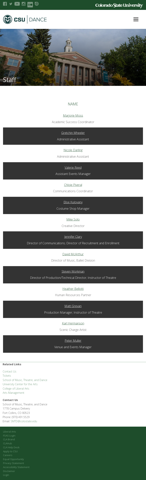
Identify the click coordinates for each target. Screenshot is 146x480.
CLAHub (7, 443)
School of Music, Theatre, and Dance (25, 380)
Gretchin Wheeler (73, 133)
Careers (7, 455)
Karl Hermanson (73, 323)
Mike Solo (73, 219)
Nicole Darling (73, 150)
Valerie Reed (73, 167)
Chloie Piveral (73, 185)
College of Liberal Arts (16, 388)
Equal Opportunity (13, 459)
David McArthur (73, 254)
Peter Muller (73, 340)
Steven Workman (73, 271)
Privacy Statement (13, 463)
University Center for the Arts (20, 384)
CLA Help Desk (11, 447)
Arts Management (13, 393)
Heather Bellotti (73, 289)
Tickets (7, 375)
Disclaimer (9, 471)
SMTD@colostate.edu (24, 421)
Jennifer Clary (73, 237)
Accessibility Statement (16, 467)
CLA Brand (9, 439)
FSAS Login (9, 435)
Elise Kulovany (73, 202)
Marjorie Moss (73, 115)
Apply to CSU (10, 451)
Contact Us (9, 371)
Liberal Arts (9, 431)
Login (6, 475)
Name (73, 104)
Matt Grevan (73, 306)
